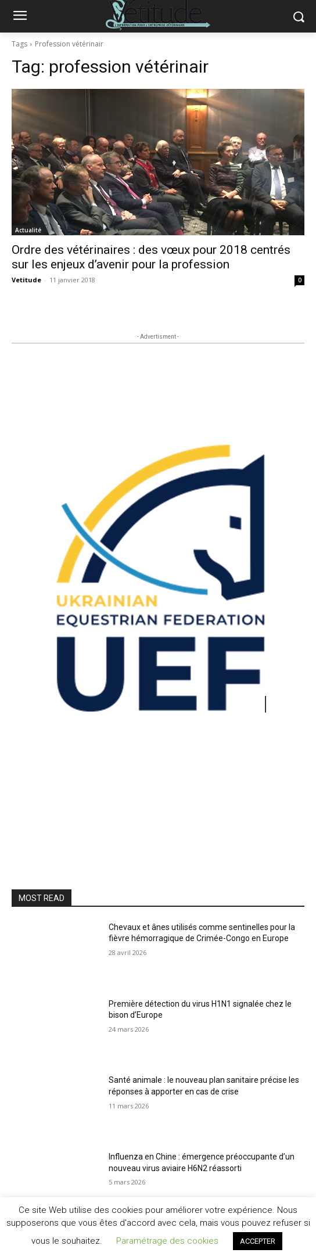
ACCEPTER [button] (257, 1241)
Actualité (28, 230)
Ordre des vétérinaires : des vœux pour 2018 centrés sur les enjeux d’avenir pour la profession (151, 257)
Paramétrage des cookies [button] (167, 1241)
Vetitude (26, 279)
